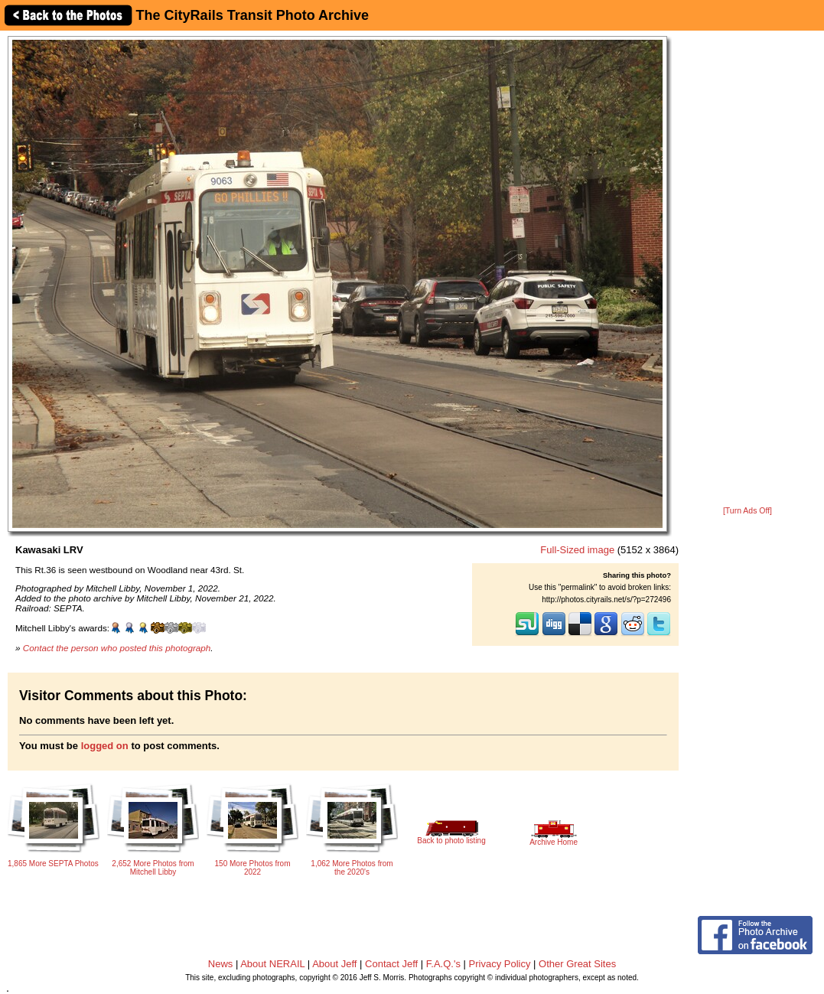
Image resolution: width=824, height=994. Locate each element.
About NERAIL (272, 964)
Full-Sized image (577, 550)
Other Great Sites (577, 964)
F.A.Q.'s (443, 964)
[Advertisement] (747, 269)
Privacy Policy (500, 964)
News (220, 964)
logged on (105, 745)
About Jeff (334, 964)
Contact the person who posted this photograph (117, 648)
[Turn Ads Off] (747, 511)
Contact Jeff (391, 964)
